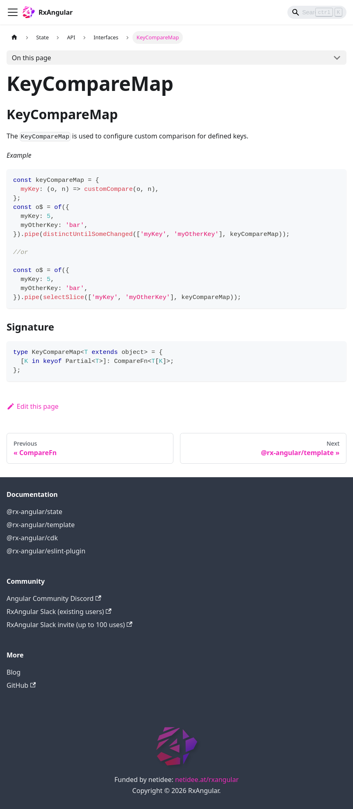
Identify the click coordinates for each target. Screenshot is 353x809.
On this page (31, 57)
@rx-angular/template (41, 524)
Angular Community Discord (54, 598)
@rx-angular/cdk (32, 537)
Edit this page (33, 406)
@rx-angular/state (34, 511)
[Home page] (14, 37)
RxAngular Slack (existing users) (59, 611)
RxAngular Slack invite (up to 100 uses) (69, 624)
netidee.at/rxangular (207, 779)
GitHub (21, 685)
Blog (13, 672)
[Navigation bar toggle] (13, 12)
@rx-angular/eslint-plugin (46, 550)
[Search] (316, 12)
